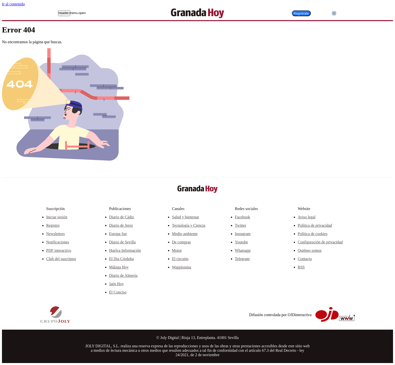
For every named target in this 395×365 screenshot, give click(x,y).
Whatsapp (243, 250)
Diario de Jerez (121, 225)
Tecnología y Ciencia (188, 225)
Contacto (305, 259)
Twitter (240, 225)
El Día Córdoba (121, 259)
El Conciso (118, 292)
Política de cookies (312, 234)
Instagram (243, 234)
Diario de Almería (123, 275)
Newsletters (55, 234)
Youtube (241, 242)
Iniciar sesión (56, 217)
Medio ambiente (185, 234)
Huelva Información (125, 250)
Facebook (242, 217)
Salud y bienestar (185, 217)
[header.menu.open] (64, 13)
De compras (181, 242)
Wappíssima (181, 267)
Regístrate (301, 13)
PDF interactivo (58, 250)
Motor (177, 250)
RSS (301, 267)
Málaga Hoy (119, 267)
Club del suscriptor (61, 259)
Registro (52, 225)
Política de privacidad (315, 225)
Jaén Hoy (116, 284)
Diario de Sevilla (122, 242)
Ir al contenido (13, 4)
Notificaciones (57, 242)
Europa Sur (118, 234)
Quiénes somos (310, 250)
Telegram (242, 259)
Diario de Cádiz (121, 217)
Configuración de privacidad (320, 242)
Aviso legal (306, 217)
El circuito (180, 259)
